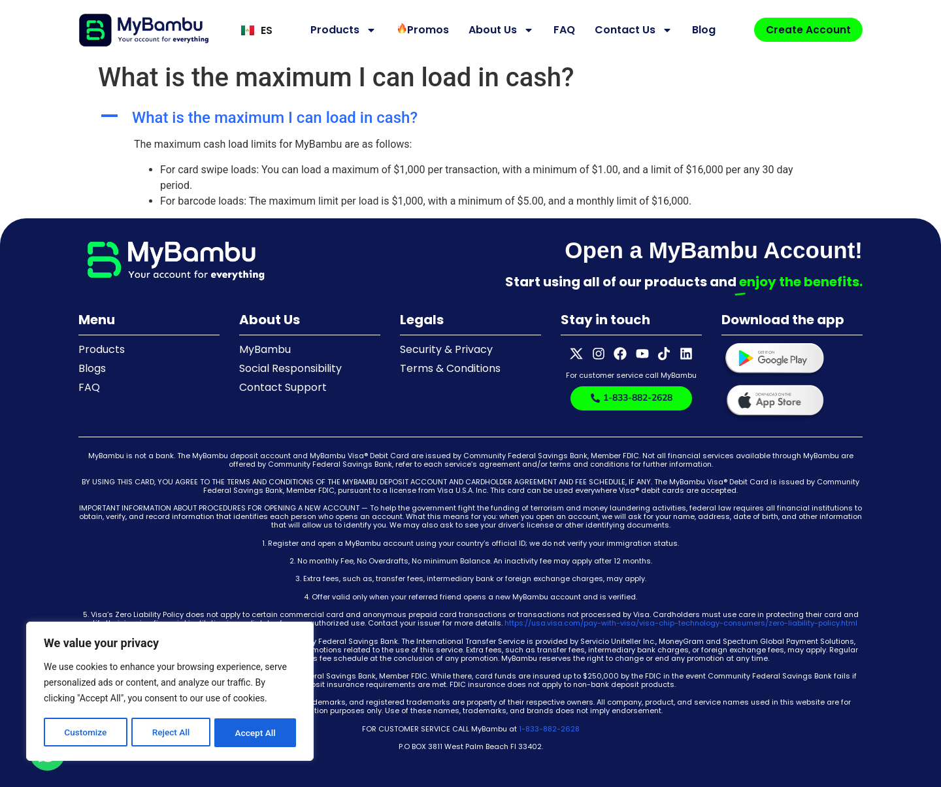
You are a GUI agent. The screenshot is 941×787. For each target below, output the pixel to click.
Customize (85, 733)
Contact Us (631, 30)
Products (341, 30)
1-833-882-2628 (549, 729)
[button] (470, 118)
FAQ (562, 29)
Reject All (171, 733)
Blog (702, 29)
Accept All (255, 733)
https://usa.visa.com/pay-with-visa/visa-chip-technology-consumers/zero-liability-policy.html (680, 623)
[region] (170, 692)
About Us (499, 30)
